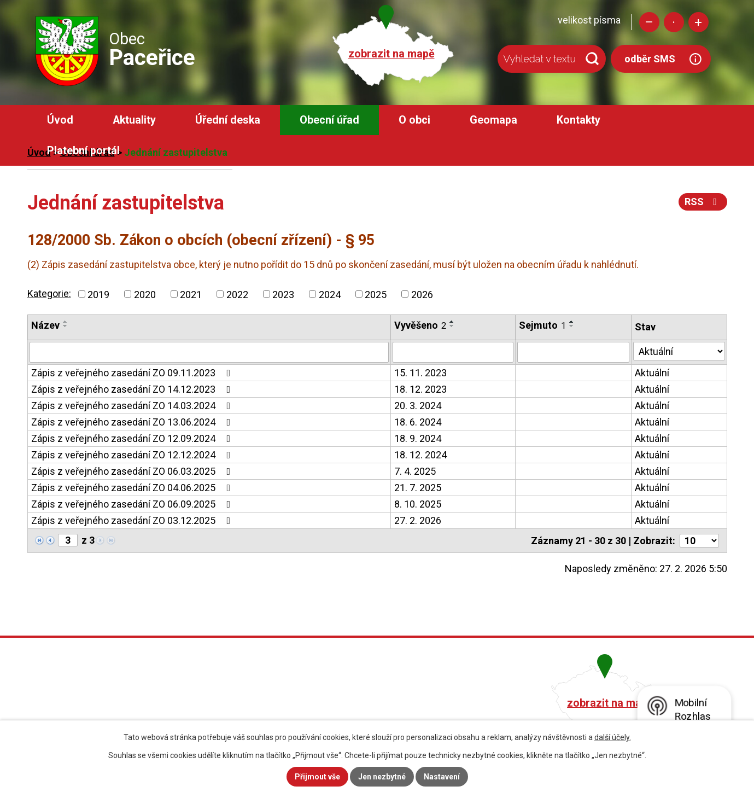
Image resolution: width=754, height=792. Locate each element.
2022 (237, 294)
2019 (98, 294)
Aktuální (652, 372)
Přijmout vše (317, 776)
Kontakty (578, 120)
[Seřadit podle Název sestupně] (66, 326)
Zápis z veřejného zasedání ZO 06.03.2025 (133, 471)
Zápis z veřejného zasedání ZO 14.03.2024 (133, 405)
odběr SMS (649, 59)
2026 (422, 294)
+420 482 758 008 (318, 701)
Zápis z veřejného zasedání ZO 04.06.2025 (133, 487)
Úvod (60, 120)
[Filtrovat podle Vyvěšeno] (453, 352)
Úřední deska (227, 120)
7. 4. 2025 (415, 471)
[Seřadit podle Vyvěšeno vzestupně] (452, 321)
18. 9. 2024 (417, 438)
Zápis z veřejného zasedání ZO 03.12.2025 (133, 520)
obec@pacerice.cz (320, 717)
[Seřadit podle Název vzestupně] (66, 321)
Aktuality (134, 120)
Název (45, 325)
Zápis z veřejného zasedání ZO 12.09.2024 (133, 438)
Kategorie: (49, 293)
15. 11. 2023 (420, 372)
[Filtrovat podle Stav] (678, 351)
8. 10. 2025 (417, 504)
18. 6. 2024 (417, 422)
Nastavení (442, 776)
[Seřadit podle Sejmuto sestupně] (572, 326)
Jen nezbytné (382, 776)
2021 (191, 294)
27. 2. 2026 (417, 520)
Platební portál (83, 150)
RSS (703, 201)
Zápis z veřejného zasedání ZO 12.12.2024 (133, 455)
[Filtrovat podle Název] (209, 352)
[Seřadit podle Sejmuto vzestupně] (572, 321)
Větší (698, 22)
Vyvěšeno (420, 325)
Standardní (674, 22)
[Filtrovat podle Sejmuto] (573, 352)
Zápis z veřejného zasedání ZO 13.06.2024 (133, 422)
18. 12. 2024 (420, 455)
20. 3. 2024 (417, 405)
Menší (649, 22)
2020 (145, 294)
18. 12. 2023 (420, 389)
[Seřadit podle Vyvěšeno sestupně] (452, 326)
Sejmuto (542, 325)
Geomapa (493, 120)
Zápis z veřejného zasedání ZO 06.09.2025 (133, 504)
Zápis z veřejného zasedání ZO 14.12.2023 (133, 389)
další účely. (612, 737)
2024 (330, 294)
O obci (414, 120)
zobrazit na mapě (391, 54)
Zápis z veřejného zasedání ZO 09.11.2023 (133, 372)
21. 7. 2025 (417, 487)
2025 (376, 294)
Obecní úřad (329, 120)
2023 (283, 294)
